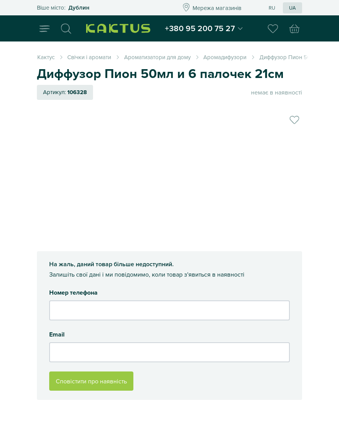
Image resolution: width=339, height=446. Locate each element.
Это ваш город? (99, 7)
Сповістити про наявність (91, 381)
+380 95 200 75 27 (203, 28)
